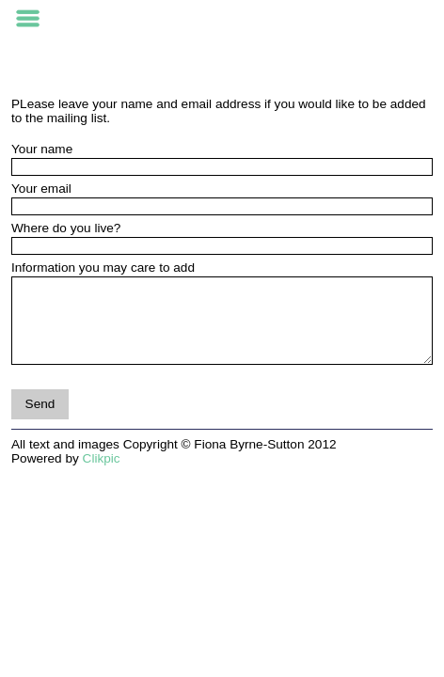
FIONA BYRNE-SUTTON (221, 19)
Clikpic (101, 458)
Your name (41, 149)
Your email (41, 188)
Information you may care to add (103, 267)
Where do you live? (65, 228)
